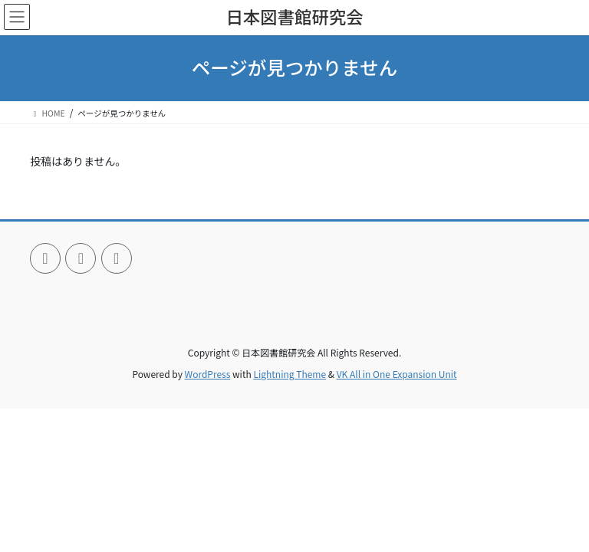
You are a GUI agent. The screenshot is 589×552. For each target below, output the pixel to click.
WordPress (208, 373)
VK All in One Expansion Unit (397, 373)
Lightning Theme (289, 373)
